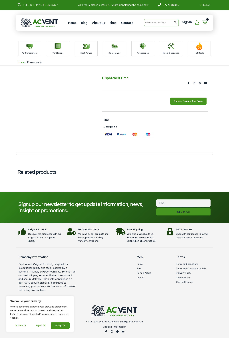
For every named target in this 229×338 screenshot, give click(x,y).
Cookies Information (114, 326)
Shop (113, 23)
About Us (98, 23)
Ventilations (58, 53)
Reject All (40, 325)
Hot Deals (199, 53)
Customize (20, 325)
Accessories (143, 53)
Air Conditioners (29, 53)
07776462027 (171, 4)
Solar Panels (114, 53)
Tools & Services (171, 53)
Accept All (60, 325)
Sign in (187, 22)
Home (72, 23)
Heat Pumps (86, 53)
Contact (127, 23)
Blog (84, 23)
